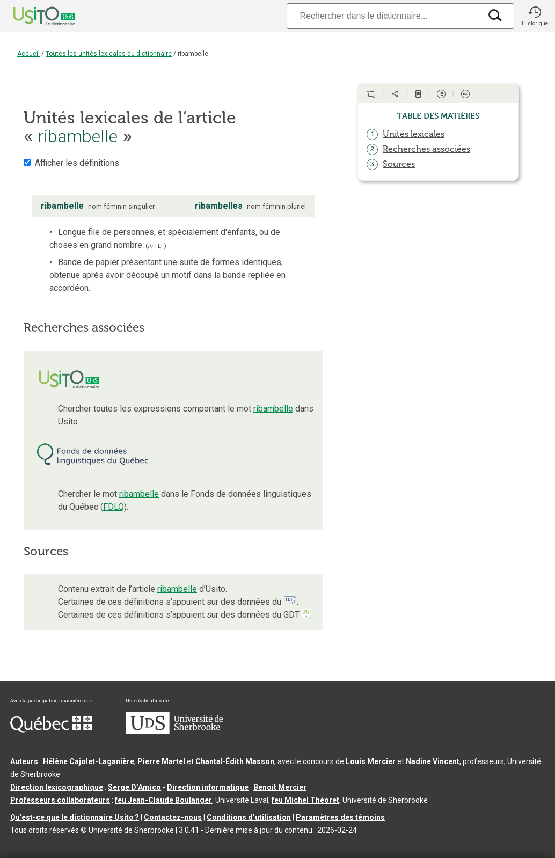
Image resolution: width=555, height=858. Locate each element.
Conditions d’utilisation (249, 817)
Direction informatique (208, 787)
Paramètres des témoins (340, 817)
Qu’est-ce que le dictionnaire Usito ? (74, 817)
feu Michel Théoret (305, 800)
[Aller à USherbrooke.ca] (174, 731)
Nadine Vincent (432, 761)
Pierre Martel (161, 761)
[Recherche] (384, 16)
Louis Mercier (371, 761)
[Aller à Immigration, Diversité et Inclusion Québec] (51, 730)
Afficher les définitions (77, 163)
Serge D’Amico (134, 787)
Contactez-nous (173, 817)
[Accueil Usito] (32, 16)
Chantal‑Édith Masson (234, 761)
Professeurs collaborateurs (60, 800)
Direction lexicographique (56, 787)
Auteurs (24, 761)
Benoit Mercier (279, 787)
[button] (535, 16)
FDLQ (113, 507)
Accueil (28, 53)
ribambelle (273, 409)
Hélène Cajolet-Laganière (88, 761)
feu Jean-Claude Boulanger (163, 800)
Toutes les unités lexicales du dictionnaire (109, 53)
